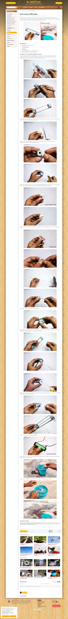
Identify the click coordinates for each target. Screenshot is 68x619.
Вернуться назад (24, 531)
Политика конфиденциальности (42, 606)
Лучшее (30, 7)
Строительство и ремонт (11, 19)
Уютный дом (9, 34)
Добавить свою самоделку (41, 601)
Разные (8, 42)
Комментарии (42, 7)
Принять (9, 616)
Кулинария (8, 30)
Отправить (24, 592)
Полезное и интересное (11, 23)
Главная (25, 7)
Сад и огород (9, 25)
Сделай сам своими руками (34, 2)
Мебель (8, 36)
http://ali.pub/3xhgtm (34, 50)
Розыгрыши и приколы (10, 40)
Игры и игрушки (9, 38)
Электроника (9, 15)
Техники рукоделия (10, 44)
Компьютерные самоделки (11, 21)
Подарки (8, 46)
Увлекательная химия (10, 17)
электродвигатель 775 (27, 50)
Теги (35, 7)
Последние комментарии (41, 602)
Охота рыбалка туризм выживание (10, 28)
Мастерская (9, 32)
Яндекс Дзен (39, 600)
